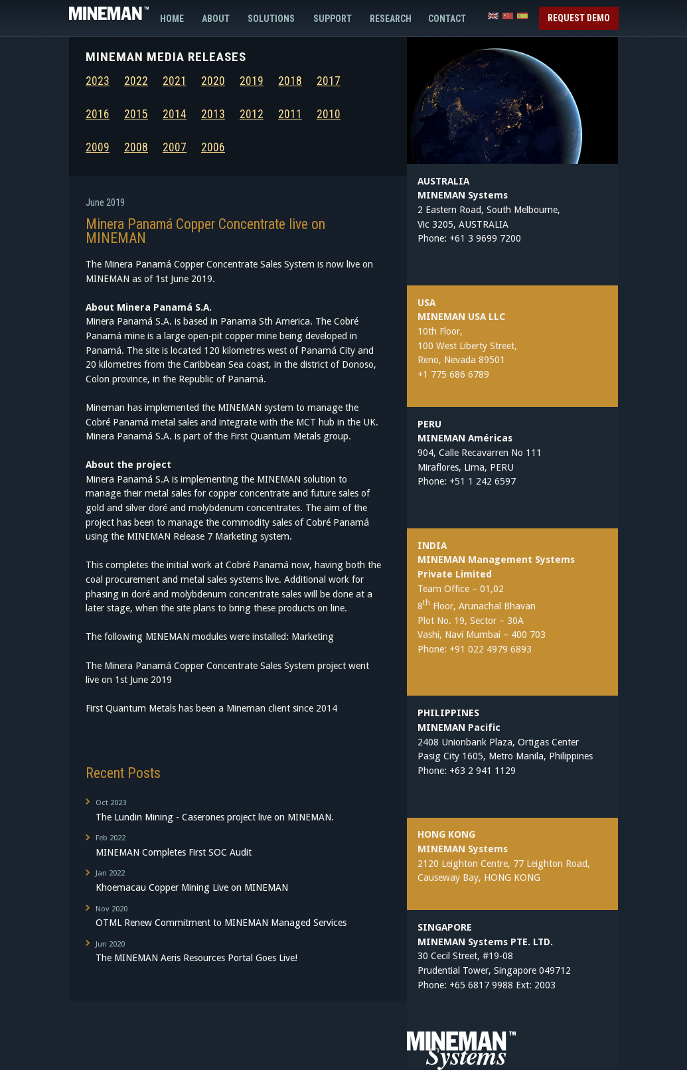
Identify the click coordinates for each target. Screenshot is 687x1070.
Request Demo (579, 18)
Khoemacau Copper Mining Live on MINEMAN (232, 879)
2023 (98, 81)
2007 (175, 147)
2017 (329, 81)
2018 (290, 81)
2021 (175, 81)
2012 (252, 114)
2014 (175, 114)
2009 (98, 147)
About (216, 18)
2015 (136, 114)
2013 (213, 114)
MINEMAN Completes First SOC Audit (232, 844)
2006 (213, 147)
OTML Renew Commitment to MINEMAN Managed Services (232, 915)
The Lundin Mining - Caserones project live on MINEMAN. (232, 809)
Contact (443, 18)
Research (391, 18)
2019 (252, 81)
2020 (213, 81)
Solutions (271, 18)
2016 (98, 114)
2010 (329, 114)
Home (172, 18)
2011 (290, 114)
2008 (136, 147)
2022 (136, 81)
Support (332, 18)
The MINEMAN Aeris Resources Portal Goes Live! (232, 950)
